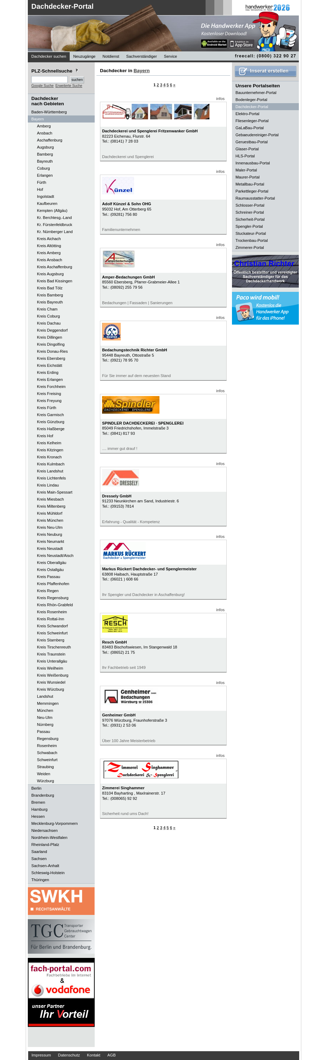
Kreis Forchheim (51, 386)
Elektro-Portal (247, 114)
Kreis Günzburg (50, 422)
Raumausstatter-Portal (255, 198)
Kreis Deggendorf (52, 330)
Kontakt (93, 1055)
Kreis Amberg (49, 253)
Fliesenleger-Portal (252, 121)
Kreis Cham (47, 309)
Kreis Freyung (49, 401)
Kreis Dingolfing (50, 344)
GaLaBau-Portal (249, 128)
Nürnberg (45, 724)
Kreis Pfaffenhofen (53, 584)
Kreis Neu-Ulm (50, 527)
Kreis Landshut (50, 471)
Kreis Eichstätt (49, 365)
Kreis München (50, 520)
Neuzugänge (84, 56)
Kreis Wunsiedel (51, 682)
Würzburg (45, 781)
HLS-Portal (245, 156)
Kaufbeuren (47, 203)
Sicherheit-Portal (250, 219)
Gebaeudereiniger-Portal (257, 135)
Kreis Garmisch (50, 415)
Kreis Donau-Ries (52, 351)
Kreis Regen (48, 591)
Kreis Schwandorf (52, 626)
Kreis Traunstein (51, 654)
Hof (40, 189)
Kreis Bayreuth (50, 302)
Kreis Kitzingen (50, 450)
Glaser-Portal (247, 149)
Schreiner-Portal (249, 212)
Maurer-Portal (247, 177)
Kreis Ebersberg (51, 358)
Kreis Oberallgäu (51, 562)
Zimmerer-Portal (249, 247)
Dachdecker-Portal (62, 6)
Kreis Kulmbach (50, 464)
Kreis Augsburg (50, 274)
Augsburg (45, 147)
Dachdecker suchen (48, 56)
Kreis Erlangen (50, 379)
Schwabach (47, 753)
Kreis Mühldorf (49, 513)
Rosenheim (47, 746)
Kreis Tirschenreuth (54, 647)
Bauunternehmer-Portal (255, 92)
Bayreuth (45, 161)
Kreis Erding (47, 372)
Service (170, 56)
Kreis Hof (45, 436)
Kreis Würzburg (50, 689)
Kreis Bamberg (50, 295)
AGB (111, 1055)
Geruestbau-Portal (251, 142)
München (45, 710)
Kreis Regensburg (53, 598)
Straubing (45, 767)
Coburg (43, 168)
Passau (43, 731)
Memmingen (48, 703)
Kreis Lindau (48, 485)
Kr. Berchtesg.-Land (54, 217)
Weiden (43, 774)
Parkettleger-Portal (251, 191)
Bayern (142, 70)
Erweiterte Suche (68, 86)
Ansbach (44, 133)
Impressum (41, 1055)
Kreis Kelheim (49, 443)
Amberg (44, 126)
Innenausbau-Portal (252, 163)
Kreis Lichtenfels (51, 478)
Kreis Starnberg (50, 640)
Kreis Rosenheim (52, 612)
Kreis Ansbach (49, 260)
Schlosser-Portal (249, 205)
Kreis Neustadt (50, 548)
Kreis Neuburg (49, 534)
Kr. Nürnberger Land (55, 232)
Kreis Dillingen (49, 337)
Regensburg (47, 738)
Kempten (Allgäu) (52, 210)
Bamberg (45, 154)
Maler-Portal (246, 170)
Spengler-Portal (249, 226)
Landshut (45, 696)
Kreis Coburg (48, 316)
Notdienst (110, 56)
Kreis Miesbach (50, 499)
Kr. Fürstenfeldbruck (54, 224)
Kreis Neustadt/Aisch (55, 555)
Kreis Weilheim (50, 668)
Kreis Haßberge (50, 429)
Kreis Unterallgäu (52, 661)
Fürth (41, 182)
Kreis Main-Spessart (55, 492)
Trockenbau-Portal (251, 240)
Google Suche (42, 86)
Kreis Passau (48, 577)
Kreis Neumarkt (50, 541)
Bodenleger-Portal (251, 100)
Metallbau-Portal (249, 184)
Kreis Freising (49, 393)
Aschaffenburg (49, 140)
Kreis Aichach (49, 239)
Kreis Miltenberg (51, 506)
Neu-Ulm (44, 717)
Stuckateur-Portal (250, 233)
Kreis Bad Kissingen (54, 281)
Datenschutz (69, 1055)
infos (220, 98)
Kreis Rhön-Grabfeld (55, 605)
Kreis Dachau (49, 323)
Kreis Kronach (49, 457)
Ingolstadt (45, 196)
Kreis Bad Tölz (50, 288)
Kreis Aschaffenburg (54, 267)
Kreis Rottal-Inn (50, 619)
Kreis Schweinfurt (52, 633)
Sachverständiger (141, 56)
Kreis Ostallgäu (50, 569)
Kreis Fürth (46, 408)
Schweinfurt (47, 760)
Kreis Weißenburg (52, 675)
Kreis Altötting (49, 246)
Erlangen (45, 175)
